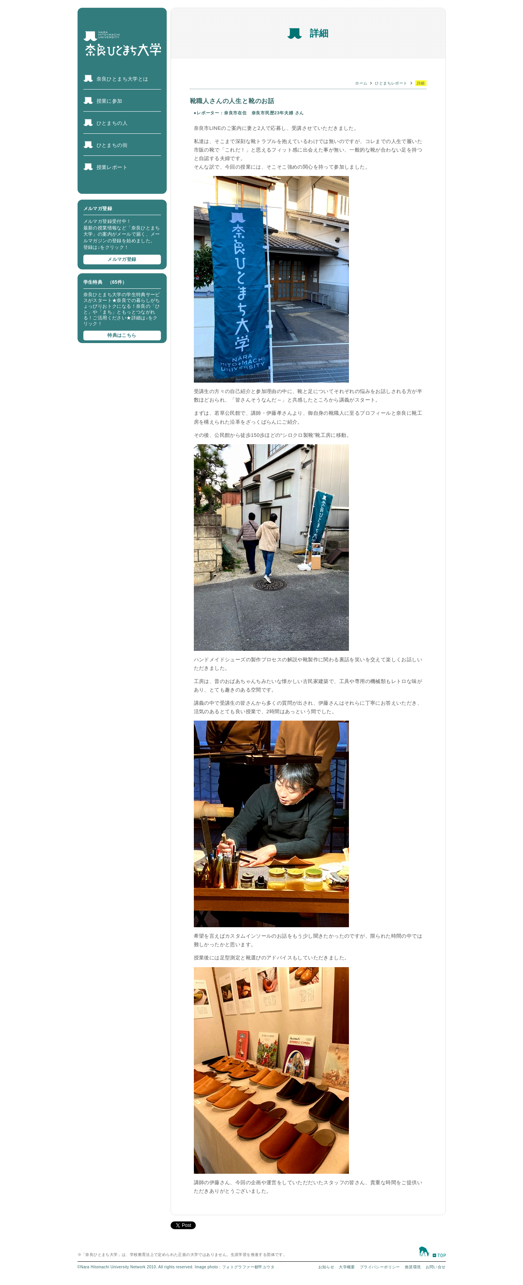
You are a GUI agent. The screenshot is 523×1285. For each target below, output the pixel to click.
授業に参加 (110, 101)
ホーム (361, 83)
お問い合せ (436, 1267)
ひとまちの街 (112, 145)
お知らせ (326, 1267)
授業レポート (112, 167)
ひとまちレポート (391, 83)
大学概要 (347, 1267)
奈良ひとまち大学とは (122, 79)
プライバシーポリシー (380, 1267)
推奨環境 (413, 1267)
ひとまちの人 (112, 123)
